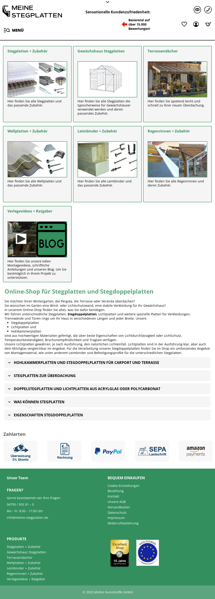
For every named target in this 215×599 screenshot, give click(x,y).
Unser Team (17, 477)
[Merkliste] (183, 24)
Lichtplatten (20, 327)
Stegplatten (172, 353)
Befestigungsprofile (108, 353)
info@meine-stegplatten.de (27, 517)
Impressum (116, 518)
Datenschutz (117, 512)
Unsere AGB (117, 502)
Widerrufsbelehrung (123, 523)
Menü (14, 29)
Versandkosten (119, 507)
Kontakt (113, 496)
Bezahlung (116, 491)
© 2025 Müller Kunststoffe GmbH (108, 592)
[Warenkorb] (208, 24)
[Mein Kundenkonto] (196, 24)
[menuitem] (13, 29)
